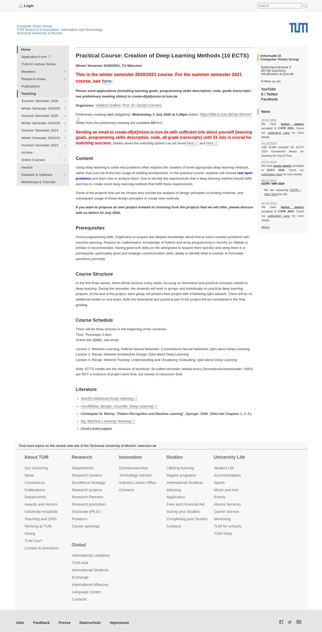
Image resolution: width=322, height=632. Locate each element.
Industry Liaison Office (137, 478)
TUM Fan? (33, 536)
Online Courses (33, 160)
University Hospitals (40, 507)
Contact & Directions (41, 544)
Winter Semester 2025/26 (40, 108)
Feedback (40, 618)
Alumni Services (227, 500)
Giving (29, 529)
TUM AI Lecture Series (38, 64)
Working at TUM (37, 522)
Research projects (87, 485)
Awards (27, 167)
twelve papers (282, 123)
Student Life (224, 463)
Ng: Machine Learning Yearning (105, 417)
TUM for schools (227, 522)
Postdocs (80, 514)
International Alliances (90, 580)
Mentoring (222, 514)
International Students (185, 478)
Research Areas (33, 79)
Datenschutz (87, 618)
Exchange (80, 573)
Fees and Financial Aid (186, 500)
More (265, 218)
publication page (271, 132)
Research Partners (87, 492)
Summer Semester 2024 (39, 130)
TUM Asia (80, 558)
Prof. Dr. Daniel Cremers (139, 105)
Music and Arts (226, 485)
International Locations (91, 551)
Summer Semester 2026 (39, 101)
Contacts (126, 485)
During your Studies (183, 507)
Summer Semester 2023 (39, 145)
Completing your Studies (187, 514)
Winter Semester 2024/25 (40, 123)
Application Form (34, 57)
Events (219, 492)
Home (26, 49)
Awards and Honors (40, 500)
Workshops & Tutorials (38, 182)
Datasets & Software (37, 174)
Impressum (115, 618)
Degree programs (181, 471)
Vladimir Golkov (107, 105)
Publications (30, 86)
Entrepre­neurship (133, 463)
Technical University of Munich (39, 33)
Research (82, 452)
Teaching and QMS (40, 514)
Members (28, 71)
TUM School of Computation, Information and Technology (60, 29)
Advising (174, 485)
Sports (219, 478)
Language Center (86, 587)
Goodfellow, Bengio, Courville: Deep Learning (115, 402)
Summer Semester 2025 (39, 115)
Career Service (226, 507)
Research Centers (87, 471)
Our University (36, 463)
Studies (174, 452)
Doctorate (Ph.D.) (86, 507)
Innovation (130, 452)
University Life (229, 452)
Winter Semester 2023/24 (40, 138)
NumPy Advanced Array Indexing (106, 395)
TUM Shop (223, 529)
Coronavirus (34, 478)
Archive (27, 152)
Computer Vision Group (34, 26)
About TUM (36, 452)
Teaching (28, 93)
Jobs (20, 618)
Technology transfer (135, 471)
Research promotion (89, 500)
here (106, 80)
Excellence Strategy (88, 478)
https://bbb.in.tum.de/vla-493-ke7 (225, 114)
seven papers (283, 161)
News (29, 471)
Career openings (86, 522)
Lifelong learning (180, 463)
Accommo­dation (227, 471)
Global (79, 540)
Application (176, 492)
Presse (62, 618)
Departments (35, 492)
